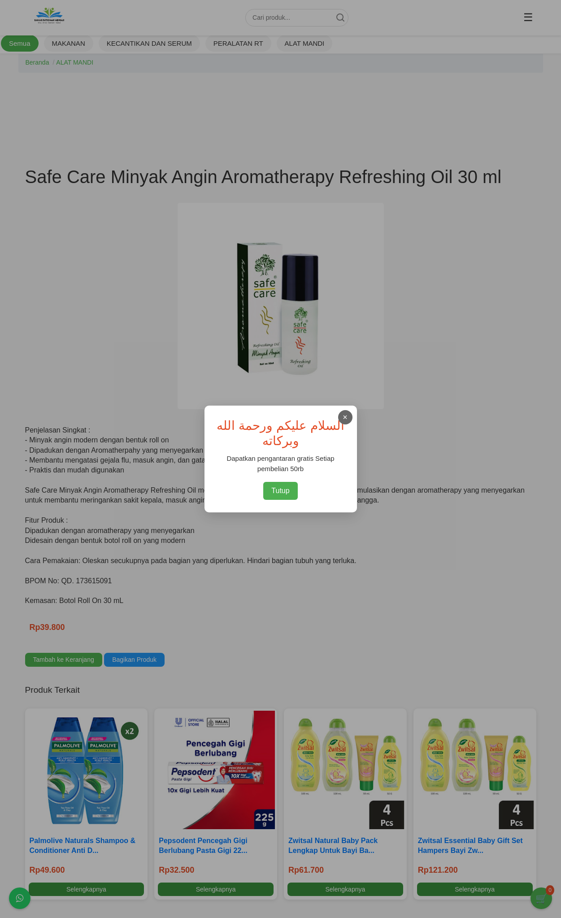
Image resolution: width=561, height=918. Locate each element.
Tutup (280, 490)
